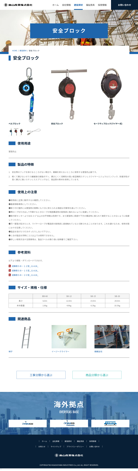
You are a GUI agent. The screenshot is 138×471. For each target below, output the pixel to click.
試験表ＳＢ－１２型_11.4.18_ (25, 266)
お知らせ (41, 446)
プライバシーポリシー (75, 446)
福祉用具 (80, 441)
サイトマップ (56, 446)
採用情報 (92, 441)
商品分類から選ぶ (97, 375)
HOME (14, 50)
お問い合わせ (94, 446)
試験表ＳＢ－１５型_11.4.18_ (25, 270)
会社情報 (55, 441)
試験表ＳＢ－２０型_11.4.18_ (25, 275)
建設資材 (23, 50)
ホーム (44, 441)
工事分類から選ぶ (41, 375)
